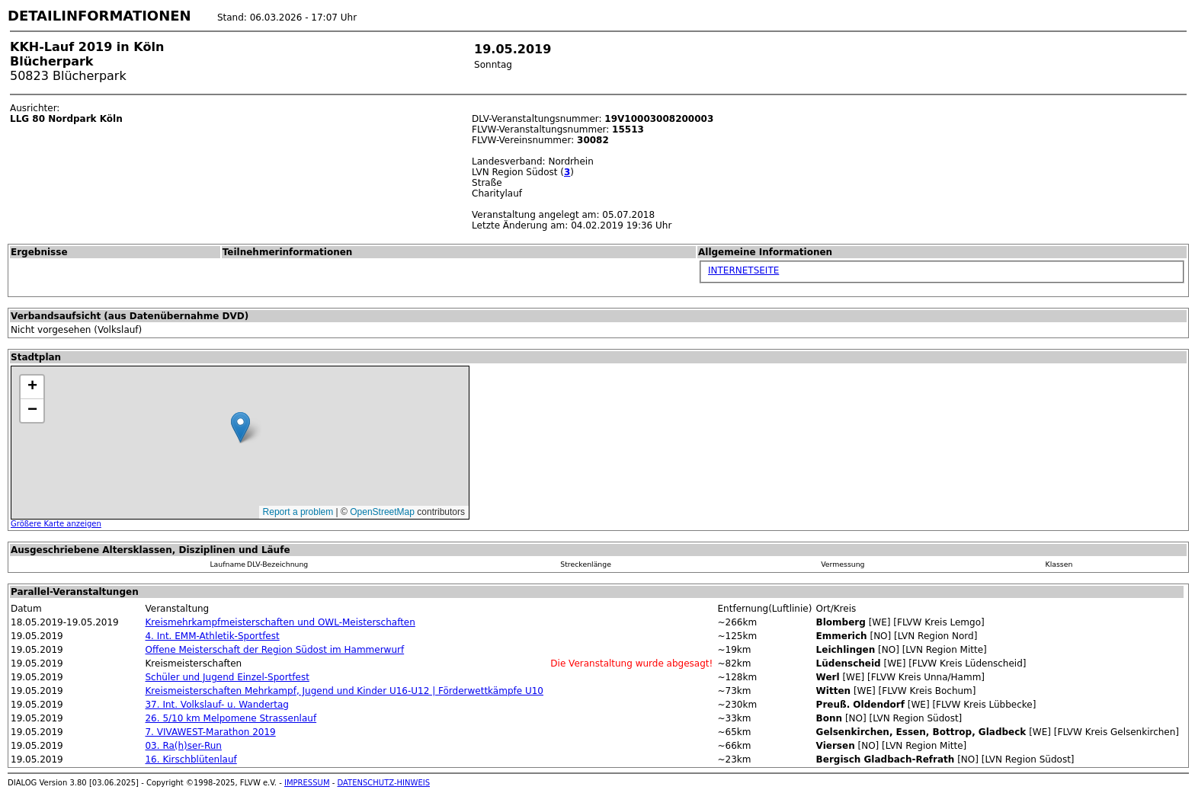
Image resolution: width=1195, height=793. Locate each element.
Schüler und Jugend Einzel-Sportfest (227, 677)
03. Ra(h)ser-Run (183, 745)
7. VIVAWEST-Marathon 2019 (210, 732)
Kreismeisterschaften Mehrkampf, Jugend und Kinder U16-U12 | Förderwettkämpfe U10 (344, 691)
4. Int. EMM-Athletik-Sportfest (212, 636)
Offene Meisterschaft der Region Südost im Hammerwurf (274, 649)
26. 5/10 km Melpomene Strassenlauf (230, 718)
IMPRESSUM (307, 783)
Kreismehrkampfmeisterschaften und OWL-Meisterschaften (280, 622)
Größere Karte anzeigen (56, 524)
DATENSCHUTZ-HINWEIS (384, 783)
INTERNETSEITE (743, 270)
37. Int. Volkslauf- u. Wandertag (216, 704)
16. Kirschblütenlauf (190, 759)
